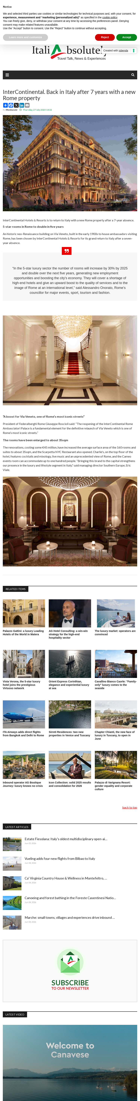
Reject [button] (105, 37)
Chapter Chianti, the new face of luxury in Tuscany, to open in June (115, 735)
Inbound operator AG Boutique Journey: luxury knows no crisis (23, 784)
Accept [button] (126, 37)
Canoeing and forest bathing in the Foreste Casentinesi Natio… (70, 898)
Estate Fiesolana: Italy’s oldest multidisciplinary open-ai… (66, 839)
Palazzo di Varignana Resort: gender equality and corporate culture (113, 786)
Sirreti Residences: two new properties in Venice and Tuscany (69, 734)
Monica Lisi (11, 109)
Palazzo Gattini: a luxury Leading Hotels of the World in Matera (23, 632)
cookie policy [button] (109, 17)
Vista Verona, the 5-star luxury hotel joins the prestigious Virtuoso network (21, 685)
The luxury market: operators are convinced (115, 632)
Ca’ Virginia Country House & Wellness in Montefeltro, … (66, 878)
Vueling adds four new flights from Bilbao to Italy (60, 858)
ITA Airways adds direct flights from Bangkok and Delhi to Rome (24, 734)
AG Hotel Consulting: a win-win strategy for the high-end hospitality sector (68, 634)
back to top (129, 807)
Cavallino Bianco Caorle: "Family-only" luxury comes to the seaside (116, 685)
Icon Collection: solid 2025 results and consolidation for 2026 (70, 784)
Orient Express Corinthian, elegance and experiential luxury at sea (69, 685)
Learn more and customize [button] (25, 37)
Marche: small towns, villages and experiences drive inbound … (70, 917)
